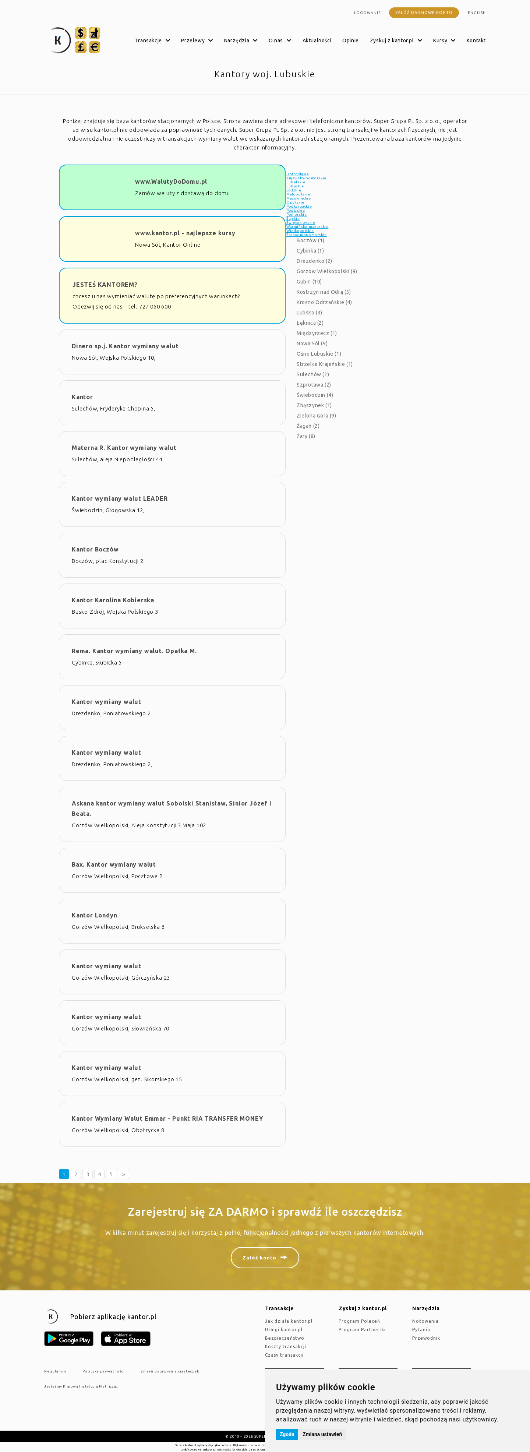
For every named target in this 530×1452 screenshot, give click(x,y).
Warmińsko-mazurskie (307, 227)
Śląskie (293, 218)
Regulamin (55, 1371)
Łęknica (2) (310, 323)
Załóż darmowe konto (424, 12)
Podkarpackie (299, 206)
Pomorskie (296, 214)
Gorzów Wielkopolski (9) (327, 271)
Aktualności (317, 40)
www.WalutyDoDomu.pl (171, 181)
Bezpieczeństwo (284, 1338)
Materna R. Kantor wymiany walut (124, 447)
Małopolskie (298, 194)
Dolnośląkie (297, 174)
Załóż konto (259, 1257)
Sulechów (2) (313, 374)
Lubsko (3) (309, 313)
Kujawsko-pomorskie (306, 178)
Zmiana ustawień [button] (322, 1434)
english (477, 13)
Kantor (82, 397)
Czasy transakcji (284, 1355)
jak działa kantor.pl (288, 1321)
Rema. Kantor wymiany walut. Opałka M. (134, 651)
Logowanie (367, 13)
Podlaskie (295, 210)
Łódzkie (293, 190)
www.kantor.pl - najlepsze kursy (185, 233)
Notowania (425, 1321)
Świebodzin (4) (315, 395)
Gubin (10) (309, 282)
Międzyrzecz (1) (317, 333)
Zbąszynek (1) (314, 405)
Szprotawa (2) (314, 385)
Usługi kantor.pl (284, 1329)
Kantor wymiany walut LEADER (120, 498)
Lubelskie (295, 182)
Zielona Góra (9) (316, 416)
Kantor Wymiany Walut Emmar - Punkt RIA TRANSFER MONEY (167, 1118)
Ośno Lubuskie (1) (319, 354)
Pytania (421, 1329)
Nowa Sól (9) (312, 343)
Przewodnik (426, 1338)
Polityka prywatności (103, 1371)
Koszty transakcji (285, 1346)
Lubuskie (295, 186)
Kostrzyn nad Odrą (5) (324, 292)
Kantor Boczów (95, 549)
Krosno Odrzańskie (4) (324, 302)
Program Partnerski (362, 1329)
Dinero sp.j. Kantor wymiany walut (125, 346)
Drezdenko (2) (314, 261)
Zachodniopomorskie (306, 235)
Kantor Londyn (94, 915)
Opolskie (295, 202)
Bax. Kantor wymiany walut (114, 864)
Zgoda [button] (287, 1434)
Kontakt (476, 40)
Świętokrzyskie (300, 223)
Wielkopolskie (300, 231)
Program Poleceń (359, 1321)
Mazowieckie (298, 198)
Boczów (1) (311, 240)
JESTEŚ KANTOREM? (105, 284)
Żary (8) (306, 436)
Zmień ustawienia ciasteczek (170, 1371)
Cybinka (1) (310, 251)
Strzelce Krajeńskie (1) (325, 364)
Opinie (350, 40)
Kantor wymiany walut (106, 701)
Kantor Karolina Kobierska (113, 600)
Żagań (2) (308, 426)
